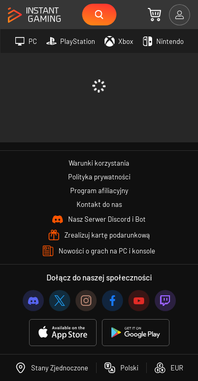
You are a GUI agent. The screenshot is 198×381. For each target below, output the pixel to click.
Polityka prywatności (99, 177)
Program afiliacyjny (99, 190)
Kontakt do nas (99, 204)
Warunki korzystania (99, 163)
